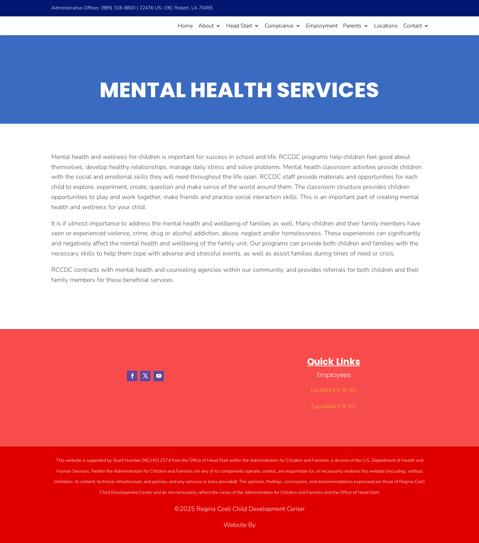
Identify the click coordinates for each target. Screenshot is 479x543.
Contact (412, 26)
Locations (386, 26)
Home (185, 26)
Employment (321, 26)
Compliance (279, 26)
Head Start (239, 26)
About (206, 26)
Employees (334, 374)
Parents (352, 26)
